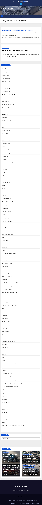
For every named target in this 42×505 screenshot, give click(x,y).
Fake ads (4, 179)
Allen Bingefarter (6, 72)
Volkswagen (5, 419)
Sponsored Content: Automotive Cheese (15, 50)
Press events (5, 325)
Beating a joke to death (7, 94)
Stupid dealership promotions (9, 386)
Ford (3, 195)
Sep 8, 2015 (5, 52)
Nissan (3, 299)
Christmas (4, 156)
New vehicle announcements (9, 292)
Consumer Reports (6, 162)
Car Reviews (5, 143)
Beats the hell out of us (8, 98)
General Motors (6, 198)
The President (5, 402)
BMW (3, 111)
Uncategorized (5, 415)
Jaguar (3, 224)
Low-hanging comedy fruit (8, 253)
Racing (3, 328)
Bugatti (4, 124)
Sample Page (22, 503)
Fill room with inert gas (14, 503)
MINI (3, 269)
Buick (3, 127)
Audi (3, 85)
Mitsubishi (4, 273)
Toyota (3, 412)
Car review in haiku (6, 140)
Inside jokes (7, 30)
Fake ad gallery (37, 500)
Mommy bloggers (6, 276)
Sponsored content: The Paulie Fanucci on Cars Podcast (20, 33)
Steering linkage (6, 376)
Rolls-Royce (5, 347)
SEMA (3, 360)
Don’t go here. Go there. (21, 500)
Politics (4, 315)
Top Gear (4, 409)
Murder (4, 279)
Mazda (3, 260)
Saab (3, 354)
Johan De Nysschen (7, 234)
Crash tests (5, 166)
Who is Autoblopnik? (36, 503)
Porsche (4, 318)
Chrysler (4, 159)
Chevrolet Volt (5, 153)
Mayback (4, 256)
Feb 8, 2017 (5, 35)
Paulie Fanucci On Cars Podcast (16, 30)
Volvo (3, 422)
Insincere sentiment (7, 221)
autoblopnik (12, 35)
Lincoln (4, 247)
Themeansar (31, 496)
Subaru (4, 389)
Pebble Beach (5, 308)
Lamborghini (5, 240)
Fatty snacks (5, 182)
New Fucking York (6, 289)
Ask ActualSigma (6, 78)
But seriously (5, 130)
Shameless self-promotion (8, 363)
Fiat (3, 188)
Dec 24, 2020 (27, 461)
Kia (3, 237)
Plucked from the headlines (9, 312)
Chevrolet (4, 149)
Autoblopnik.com (6, 91)
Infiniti (3, 214)
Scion (3, 357)
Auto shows (5, 88)
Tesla (3, 399)
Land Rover (5, 243)
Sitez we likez (28, 503)
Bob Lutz (4, 114)
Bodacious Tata (5, 117)
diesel (3, 169)
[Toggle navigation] (21, 16)
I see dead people (6, 211)
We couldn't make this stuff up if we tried (12, 425)
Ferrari (3, 185)
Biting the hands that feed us (9, 104)
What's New (5, 428)
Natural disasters (6, 286)
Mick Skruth (5, 266)
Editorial (4, 175)
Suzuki (3, 396)
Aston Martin (5, 81)
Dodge (3, 172)
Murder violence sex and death (9, 282)
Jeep (3, 227)
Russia (3, 350)
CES (3, 146)
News (3, 295)
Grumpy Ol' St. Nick (7, 201)
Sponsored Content (30, 30)
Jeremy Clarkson (6, 231)
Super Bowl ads (6, 393)
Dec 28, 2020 (7, 459)
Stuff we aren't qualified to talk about (11, 383)
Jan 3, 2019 (26, 474)
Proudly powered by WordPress (15, 496)
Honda (3, 30)
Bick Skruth (5, 101)
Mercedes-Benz (6, 263)
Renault (4, 334)
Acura (3, 68)
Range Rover (5, 331)
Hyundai (4, 208)
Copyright (14, 500)
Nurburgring (5, 302)
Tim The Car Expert (6, 406)
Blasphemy (4, 107)
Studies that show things (8, 380)
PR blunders (5, 321)
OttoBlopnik (34, 461)
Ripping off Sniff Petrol (7, 341)
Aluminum (4, 75)
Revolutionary (5, 338)
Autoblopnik (7, 8)
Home (10, 500)
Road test (24, 30)
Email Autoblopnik (30, 500)
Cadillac (4, 133)
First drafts (5, 192)
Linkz (3, 250)
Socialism (4, 370)
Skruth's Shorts (6, 367)
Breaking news (5, 120)
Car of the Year (5, 136)
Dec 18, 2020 (6, 474)
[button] (40, 16)
